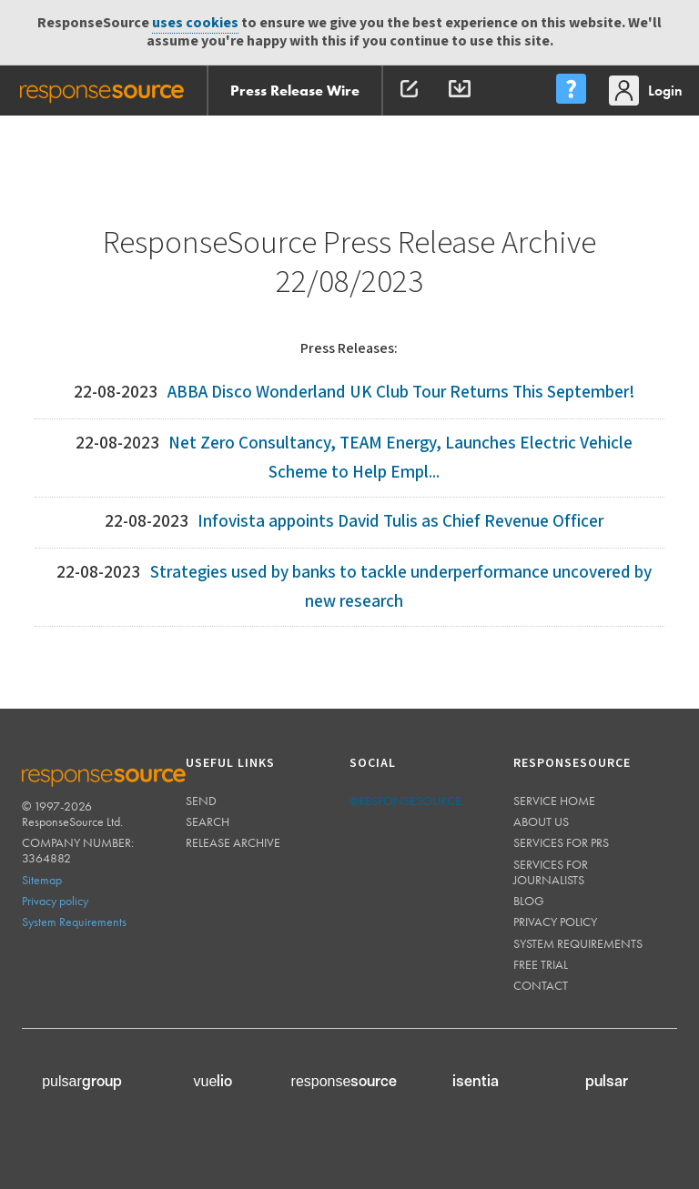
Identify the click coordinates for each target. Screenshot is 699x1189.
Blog (528, 900)
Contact (540, 985)
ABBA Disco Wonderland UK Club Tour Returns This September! (400, 392)
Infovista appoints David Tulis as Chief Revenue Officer (400, 521)
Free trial (540, 964)
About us (541, 821)
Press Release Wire (295, 90)
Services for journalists (550, 872)
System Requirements (74, 921)
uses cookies (195, 23)
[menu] (570, 90)
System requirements (578, 943)
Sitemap (42, 880)
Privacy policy (55, 900)
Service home (554, 800)
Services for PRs (561, 842)
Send (201, 800)
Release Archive (233, 842)
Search (207, 821)
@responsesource (405, 800)
